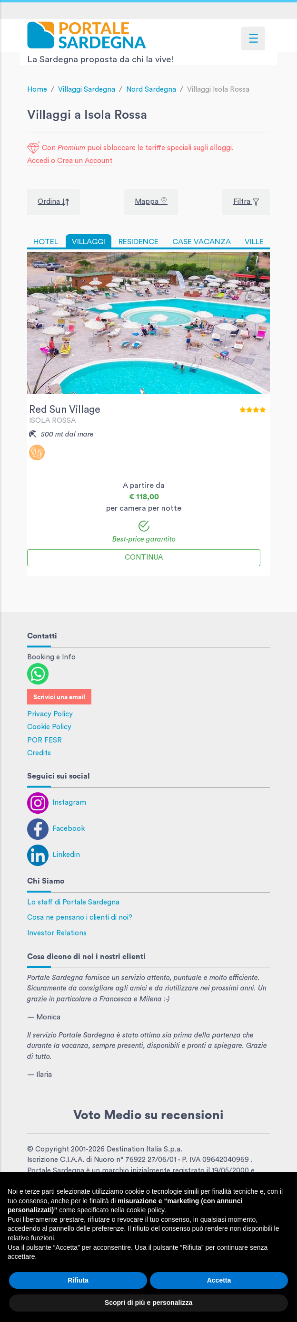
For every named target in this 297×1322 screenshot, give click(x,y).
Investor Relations (57, 933)
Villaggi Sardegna (86, 89)
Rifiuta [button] (78, 1280)
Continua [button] (144, 557)
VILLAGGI (88, 242)
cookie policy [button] (145, 1210)
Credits (39, 753)
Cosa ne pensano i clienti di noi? (79, 917)
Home (37, 89)
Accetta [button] (219, 1280)
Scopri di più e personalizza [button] (148, 1302)
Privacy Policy (50, 714)
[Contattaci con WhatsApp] (38, 673)
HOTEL (45, 242)
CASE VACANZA (201, 242)
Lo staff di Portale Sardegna (73, 902)
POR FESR (44, 740)
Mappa (147, 201)
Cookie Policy (49, 727)
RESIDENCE (138, 242)
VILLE (254, 242)
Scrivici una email (59, 697)
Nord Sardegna (151, 89)
